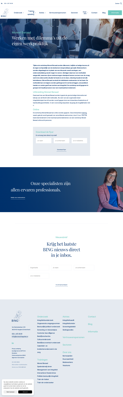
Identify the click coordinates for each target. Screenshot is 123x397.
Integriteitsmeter (69, 323)
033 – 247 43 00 (17, 334)
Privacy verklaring (16, 348)
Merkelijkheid (22, 367)
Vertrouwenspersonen (57, 13)
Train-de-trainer (43, 379)
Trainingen (42, 359)
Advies (41, 13)
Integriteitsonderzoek (45, 320)
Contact (94, 13)
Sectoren (74, 13)
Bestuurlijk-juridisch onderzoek (48, 327)
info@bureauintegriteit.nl (20, 336)
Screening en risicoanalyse (47, 330)
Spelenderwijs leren (44, 366)
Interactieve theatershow (46, 373)
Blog (104, 13)
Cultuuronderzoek (44, 339)
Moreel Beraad (42, 363)
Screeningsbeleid (69, 327)
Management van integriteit (47, 370)
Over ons (84, 12)
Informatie (115, 13)
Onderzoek (18, 13)
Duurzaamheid (68, 359)
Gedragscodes (68, 330)
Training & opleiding (31, 12)
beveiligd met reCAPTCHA (19, 351)
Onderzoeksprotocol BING (19, 355)
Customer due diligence (46, 333)
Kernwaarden (67, 356)
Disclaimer (14, 353)
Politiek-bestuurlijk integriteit (47, 376)
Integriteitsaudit (68, 320)
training (84, 113)
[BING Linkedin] (13, 343)
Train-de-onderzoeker (45, 382)
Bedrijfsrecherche (43, 336)
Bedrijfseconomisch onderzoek (48, 343)
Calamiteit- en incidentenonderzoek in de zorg (47, 349)
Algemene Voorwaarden (18, 357)
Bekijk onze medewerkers (18, 197)
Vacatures (66, 365)
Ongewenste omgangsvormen (48, 323)
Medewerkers (68, 362)
